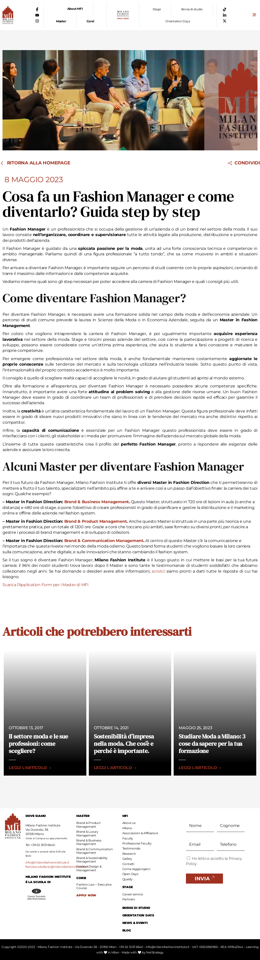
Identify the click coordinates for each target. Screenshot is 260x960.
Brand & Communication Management (94, 851)
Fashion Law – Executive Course (93, 886)
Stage (157, 9)
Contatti (128, 864)
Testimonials (131, 848)
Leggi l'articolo (30, 767)
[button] (254, 15)
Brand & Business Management (88, 842)
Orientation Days (177, 21)
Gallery (127, 859)
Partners (128, 899)
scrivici (158, 571)
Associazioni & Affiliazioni (140, 833)
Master (61, 21)
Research (129, 854)
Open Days (130, 874)
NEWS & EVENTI (135, 923)
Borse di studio (192, 9)
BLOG (126, 930)
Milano (127, 828)
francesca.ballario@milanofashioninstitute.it (57, 867)
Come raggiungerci (136, 869)
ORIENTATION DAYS (138, 915)
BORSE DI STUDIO (136, 908)
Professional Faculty (137, 843)
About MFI (75, 9)
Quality (127, 879)
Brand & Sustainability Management (92, 859)
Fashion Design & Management (88, 868)
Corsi (90, 21)
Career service (132, 894)
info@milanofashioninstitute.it (47, 862)
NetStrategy (154, 952)
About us (129, 823)
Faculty (127, 838)
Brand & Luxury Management (87, 833)
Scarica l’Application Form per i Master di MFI (46, 584)
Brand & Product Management (88, 824)
